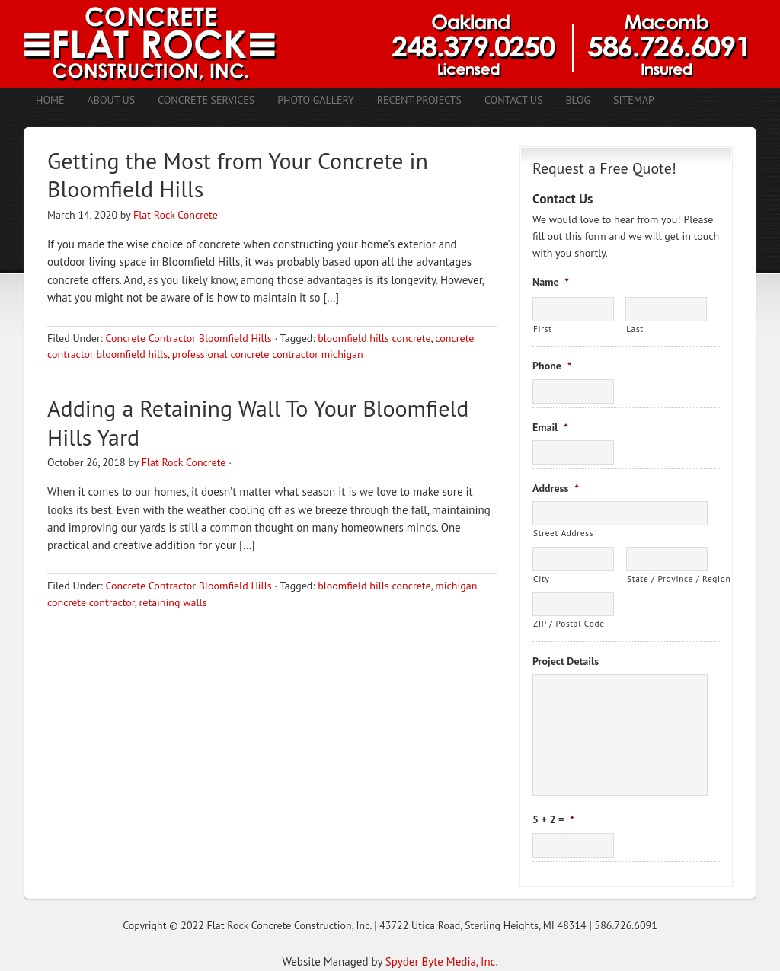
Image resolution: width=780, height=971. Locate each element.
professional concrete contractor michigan (267, 354)
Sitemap (633, 100)
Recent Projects (419, 100)
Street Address (563, 532)
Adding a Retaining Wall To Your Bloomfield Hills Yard (257, 422)
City (541, 578)
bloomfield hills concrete (374, 338)
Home (50, 100)
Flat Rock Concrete (175, 215)
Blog (577, 100)
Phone (551, 365)
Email (550, 427)
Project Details (565, 661)
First (542, 328)
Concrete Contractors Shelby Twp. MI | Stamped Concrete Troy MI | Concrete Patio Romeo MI (390, 44)
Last (635, 328)
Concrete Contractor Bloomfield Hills (188, 338)
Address (555, 488)
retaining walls (173, 602)
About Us (112, 100)
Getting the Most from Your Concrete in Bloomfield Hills (237, 174)
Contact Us (513, 100)
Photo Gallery (315, 100)
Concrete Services (206, 100)
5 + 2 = (553, 819)
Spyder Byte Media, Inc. (441, 961)
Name (550, 282)
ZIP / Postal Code (569, 623)
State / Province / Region (667, 578)
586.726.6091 (626, 925)
